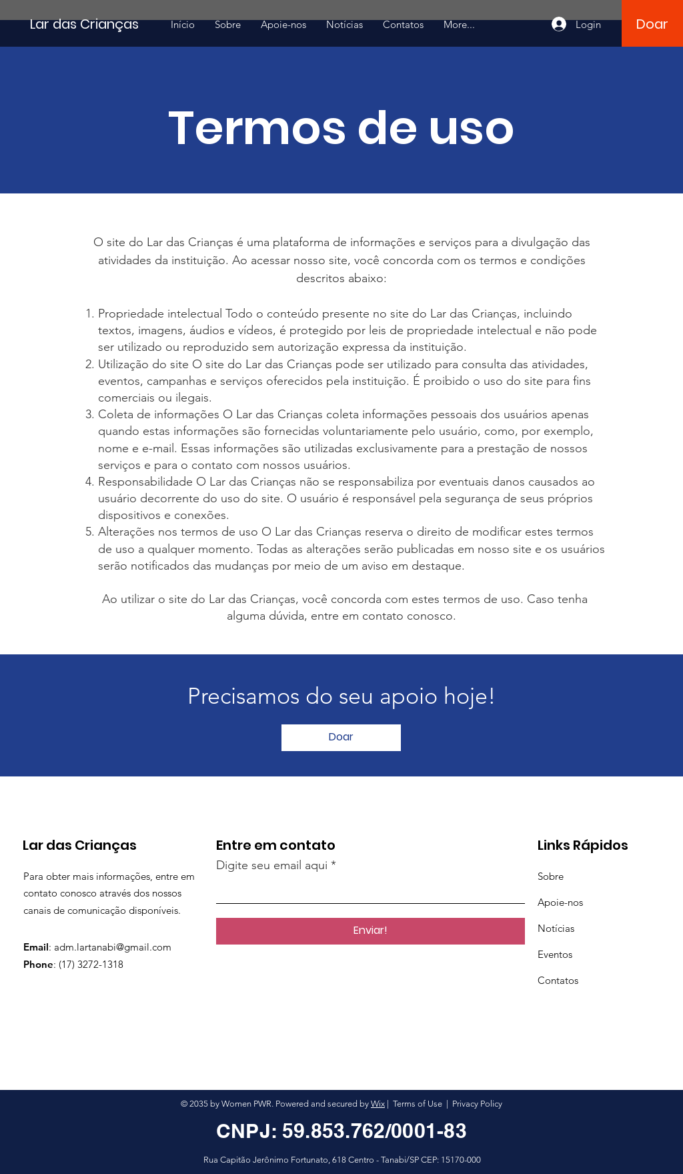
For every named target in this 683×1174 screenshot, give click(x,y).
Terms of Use (417, 1104)
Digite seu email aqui (271, 865)
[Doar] (652, 24)
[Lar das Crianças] (90, 23)
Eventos (555, 954)
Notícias (556, 928)
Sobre (551, 876)
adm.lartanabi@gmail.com (112, 947)
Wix (378, 1104)
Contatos (558, 980)
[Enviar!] (370, 931)
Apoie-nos (560, 902)
